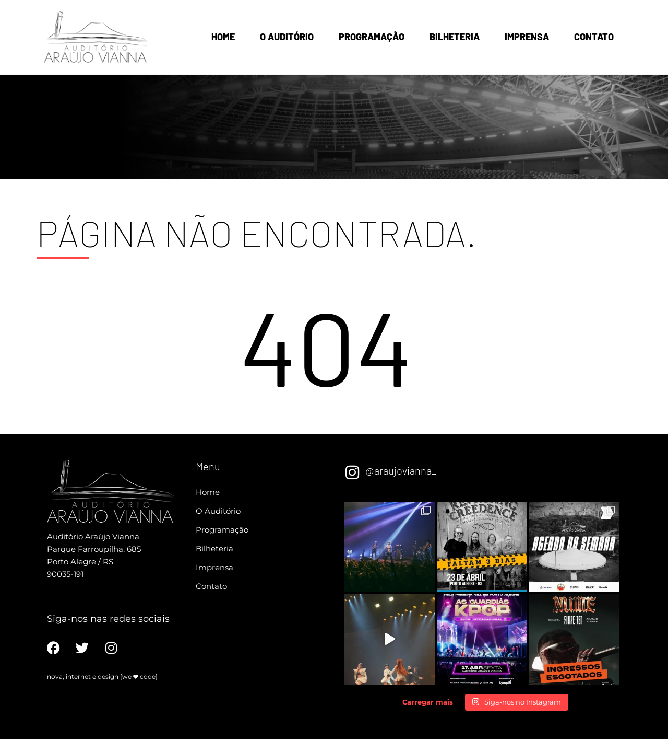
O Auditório (287, 36)
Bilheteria (455, 36)
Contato (594, 36)
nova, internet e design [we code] (102, 676)
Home (223, 36)
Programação (371, 36)
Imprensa (527, 36)
